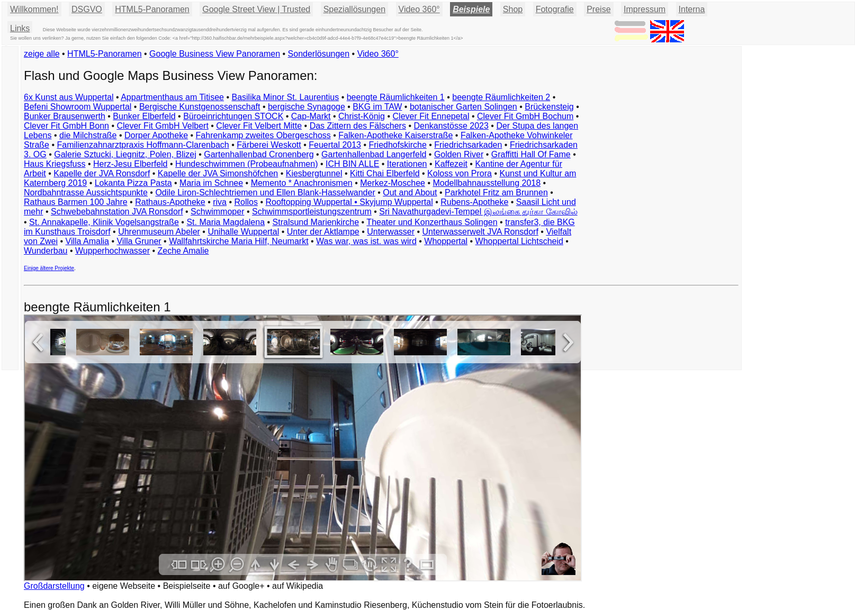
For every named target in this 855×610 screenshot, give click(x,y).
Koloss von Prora (459, 173)
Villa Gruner (138, 241)
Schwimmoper (217, 211)
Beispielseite (187, 585)
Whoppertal (445, 241)
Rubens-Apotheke (474, 202)
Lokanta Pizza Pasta (133, 182)
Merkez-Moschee (392, 182)
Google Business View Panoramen (214, 53)
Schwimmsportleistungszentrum (312, 211)
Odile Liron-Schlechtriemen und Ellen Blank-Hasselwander (265, 192)
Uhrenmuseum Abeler (159, 231)
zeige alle (42, 53)
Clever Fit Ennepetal (431, 116)
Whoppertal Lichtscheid (519, 241)
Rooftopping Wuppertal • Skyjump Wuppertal (349, 202)
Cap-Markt (311, 116)
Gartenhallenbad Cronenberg (258, 154)
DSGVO (86, 9)
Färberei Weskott (269, 144)
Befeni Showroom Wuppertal (77, 106)
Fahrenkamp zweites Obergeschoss (263, 135)
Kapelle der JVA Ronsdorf (101, 173)
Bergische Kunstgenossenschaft (199, 106)
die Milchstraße (87, 135)
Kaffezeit (451, 163)
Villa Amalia (87, 241)
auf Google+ (241, 585)
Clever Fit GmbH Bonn (66, 125)
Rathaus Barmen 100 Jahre (76, 202)
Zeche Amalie (183, 250)
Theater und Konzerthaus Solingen (431, 222)
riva (220, 202)
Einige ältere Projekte (49, 268)
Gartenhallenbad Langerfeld (373, 154)
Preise (598, 9)
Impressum (644, 9)
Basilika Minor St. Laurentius (285, 97)
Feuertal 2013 (335, 144)
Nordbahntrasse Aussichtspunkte (86, 192)
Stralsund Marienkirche (316, 222)
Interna (692, 9)
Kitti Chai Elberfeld (385, 173)
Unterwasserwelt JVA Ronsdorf (480, 231)
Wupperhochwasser (112, 250)
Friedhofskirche (397, 144)
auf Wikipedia (297, 585)
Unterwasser (391, 231)
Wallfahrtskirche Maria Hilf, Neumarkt (238, 241)
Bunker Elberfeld (144, 116)
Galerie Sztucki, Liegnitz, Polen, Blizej (125, 154)
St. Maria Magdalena (225, 222)
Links (20, 28)
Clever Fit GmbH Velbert (162, 125)
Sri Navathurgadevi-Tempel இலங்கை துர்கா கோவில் (478, 211)
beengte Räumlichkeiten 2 (501, 97)
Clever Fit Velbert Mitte (259, 125)
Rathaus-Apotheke (170, 202)
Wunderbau (45, 250)
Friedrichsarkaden (468, 144)
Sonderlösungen (319, 53)
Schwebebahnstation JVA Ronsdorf (117, 211)
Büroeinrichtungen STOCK (233, 116)
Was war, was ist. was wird (366, 241)
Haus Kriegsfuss (55, 163)
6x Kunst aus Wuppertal (69, 97)
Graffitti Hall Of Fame (531, 154)
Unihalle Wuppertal (243, 231)
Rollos (245, 202)
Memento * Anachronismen (302, 182)
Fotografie (555, 9)
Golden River (458, 154)
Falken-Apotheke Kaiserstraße (395, 135)
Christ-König (361, 116)
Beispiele (471, 9)
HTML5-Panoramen (152, 9)
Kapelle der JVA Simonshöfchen (218, 173)
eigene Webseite (123, 585)
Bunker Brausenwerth (64, 116)
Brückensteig (549, 106)
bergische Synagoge (306, 106)
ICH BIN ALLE (352, 163)
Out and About (410, 192)
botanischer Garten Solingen (463, 106)
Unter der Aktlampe (323, 231)
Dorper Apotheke (156, 135)
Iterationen (407, 163)
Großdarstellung (54, 585)
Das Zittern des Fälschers (358, 125)
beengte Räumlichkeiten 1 (396, 97)
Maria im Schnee (211, 182)
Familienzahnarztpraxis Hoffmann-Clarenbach (143, 144)
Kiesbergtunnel (314, 173)
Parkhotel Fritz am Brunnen (496, 192)
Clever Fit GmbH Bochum (525, 116)
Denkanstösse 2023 (450, 125)
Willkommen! (34, 9)
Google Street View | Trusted (256, 9)
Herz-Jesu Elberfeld (130, 163)
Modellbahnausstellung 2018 (487, 182)
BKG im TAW (377, 106)
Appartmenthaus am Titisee (172, 97)
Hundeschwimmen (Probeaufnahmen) (246, 163)
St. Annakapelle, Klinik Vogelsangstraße (104, 222)
